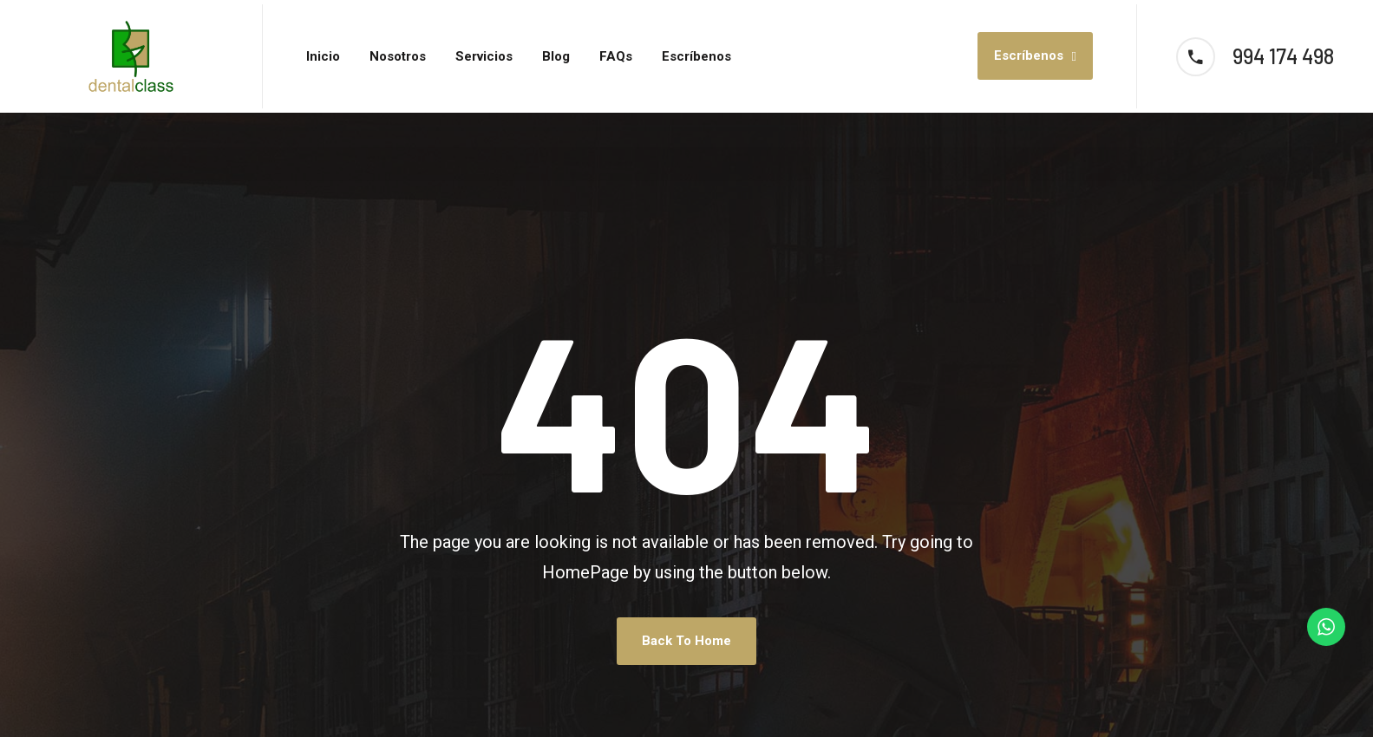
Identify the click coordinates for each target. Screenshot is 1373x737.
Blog (556, 56)
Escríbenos (696, 56)
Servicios (484, 56)
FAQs (615, 56)
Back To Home (686, 641)
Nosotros (397, 56)
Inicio (323, 56)
